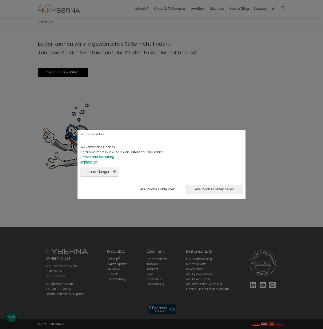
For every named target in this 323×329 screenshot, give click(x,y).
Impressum (88, 162)
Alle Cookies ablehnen (157, 189)
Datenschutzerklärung (97, 157)
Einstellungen (99, 171)
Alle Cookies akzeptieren (214, 189)
